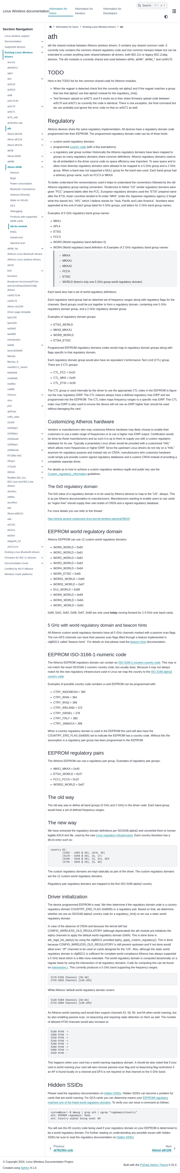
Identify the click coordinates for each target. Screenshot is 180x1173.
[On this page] (174, 11)
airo (9, 78)
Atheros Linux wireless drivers (24, 259)
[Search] (152, 5)
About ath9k (14, 167)
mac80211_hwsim (17, 367)
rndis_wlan (13, 416)
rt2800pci (12, 444)
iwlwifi (10, 345)
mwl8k (10, 389)
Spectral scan (17, 243)
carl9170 (12, 301)
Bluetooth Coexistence (22, 189)
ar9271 (11, 111)
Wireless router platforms (18, 574)
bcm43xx (12, 276)
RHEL (13, 231)
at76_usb (12, 117)
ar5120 (11, 84)
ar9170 (11, 106)
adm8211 (12, 67)
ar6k (9, 95)
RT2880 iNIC (14, 455)
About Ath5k (14, 156)
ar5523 (11, 89)
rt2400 (10, 422)
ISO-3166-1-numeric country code (139, 662)
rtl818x (11, 472)
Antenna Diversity (20, 194)
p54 (9, 406)
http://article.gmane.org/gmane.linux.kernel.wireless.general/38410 (89, 518)
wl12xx (11, 530)
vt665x (11, 497)
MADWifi (12, 372)
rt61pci (11, 461)
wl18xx (11, 535)
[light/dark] (166, 17)
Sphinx (25, 1167)
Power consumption (21, 183)
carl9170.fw (13, 295)
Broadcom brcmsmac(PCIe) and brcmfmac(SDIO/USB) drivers (22, 285)
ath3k (10, 150)
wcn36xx (12, 502)
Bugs (13, 178)
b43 (9, 270)
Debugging (16, 211)
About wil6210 (15, 513)
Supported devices (15, 47)
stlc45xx (11, 491)
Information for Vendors (84, 11)
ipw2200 (12, 323)
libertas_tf (12, 361)
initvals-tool (16, 237)
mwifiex (11, 383)
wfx (9, 508)
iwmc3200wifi (14, 350)
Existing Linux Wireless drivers (19, 54)
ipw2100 (12, 317)
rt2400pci (12, 428)
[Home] (50, 27)
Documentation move (16, 563)
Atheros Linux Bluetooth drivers (24, 254)
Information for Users (58, 11)
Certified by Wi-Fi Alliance (19, 568)
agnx (10, 73)
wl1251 (11, 524)
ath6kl (10, 161)
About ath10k (14, 133)
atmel (10, 265)
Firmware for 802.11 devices (20, 557)
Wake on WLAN (19, 200)
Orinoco (11, 394)
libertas (11, 356)
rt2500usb (12, 439)
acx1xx (11, 62)
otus (9, 400)
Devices (14, 172)
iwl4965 (11, 334)
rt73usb (11, 466)
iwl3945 (11, 328)
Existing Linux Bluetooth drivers (22, 552)
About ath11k (14, 139)
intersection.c (60, 967)
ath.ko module (18, 226)
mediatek (12, 378)
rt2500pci (12, 433)
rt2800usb (12, 450)
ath (9, 128)
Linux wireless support (17, 36)
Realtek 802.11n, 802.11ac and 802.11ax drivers (20, 481)
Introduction (13, 339)
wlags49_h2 (14, 541)
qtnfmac (11, 411)
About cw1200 (15, 306)
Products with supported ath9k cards (23, 218)
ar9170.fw (12, 100)
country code (78, 146)
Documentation (13, 41)
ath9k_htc (12, 248)
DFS (12, 205)
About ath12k (14, 145)
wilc (9, 519)
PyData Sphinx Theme (154, 1164)
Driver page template (19, 312)
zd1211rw (12, 546)
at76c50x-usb (14, 123)
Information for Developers (112, 11)
